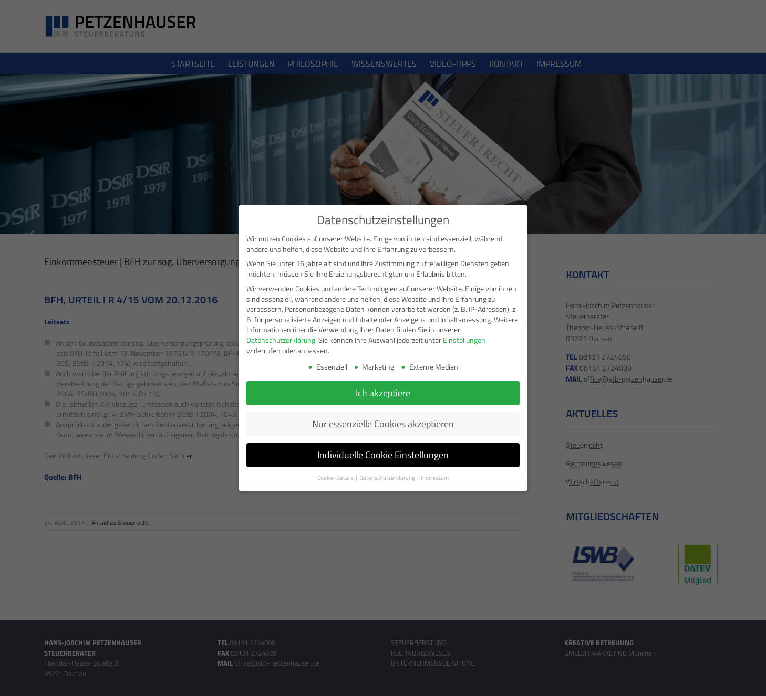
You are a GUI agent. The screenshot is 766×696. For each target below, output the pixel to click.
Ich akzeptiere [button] (383, 393)
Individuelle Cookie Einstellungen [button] (383, 455)
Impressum (435, 477)
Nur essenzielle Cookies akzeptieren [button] (383, 424)
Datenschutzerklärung (280, 339)
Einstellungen (464, 339)
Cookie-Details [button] (336, 477)
